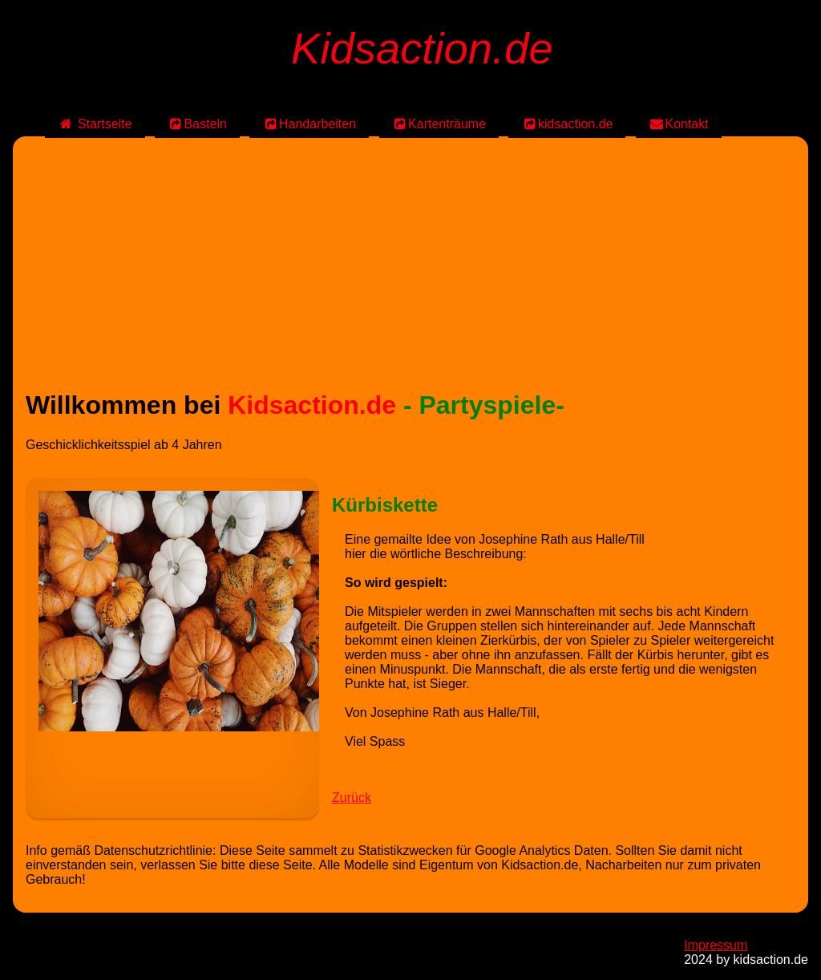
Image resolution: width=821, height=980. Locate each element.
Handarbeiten (309, 124)
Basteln (197, 124)
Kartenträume (439, 124)
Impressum (715, 945)
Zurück (351, 797)
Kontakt (679, 124)
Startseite (95, 124)
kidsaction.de (567, 124)
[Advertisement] (410, 261)
